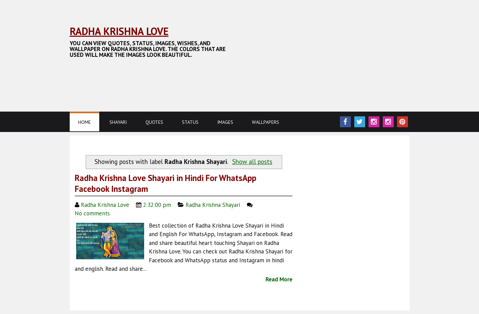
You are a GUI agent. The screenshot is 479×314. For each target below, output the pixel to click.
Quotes (154, 122)
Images (225, 122)
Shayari (118, 122)
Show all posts (252, 162)
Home (84, 122)
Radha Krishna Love (119, 31)
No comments (93, 213)
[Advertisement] (193, 73)
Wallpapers (265, 122)
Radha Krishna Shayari (213, 205)
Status (190, 122)
